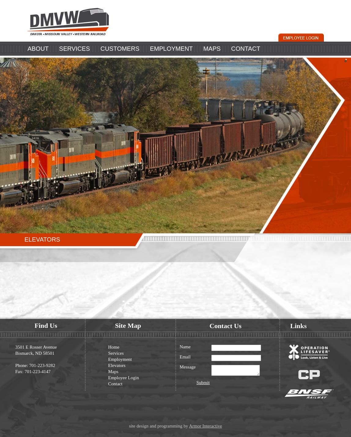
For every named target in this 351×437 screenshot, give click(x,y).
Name (185, 347)
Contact (115, 383)
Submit (203, 384)
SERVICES (74, 49)
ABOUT (38, 49)
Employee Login (123, 377)
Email (185, 357)
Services (116, 353)
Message (188, 367)
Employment (120, 359)
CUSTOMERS (120, 49)
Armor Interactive (205, 426)
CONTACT (245, 49)
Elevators (117, 365)
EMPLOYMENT (171, 49)
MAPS (212, 49)
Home (114, 347)
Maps (113, 371)
